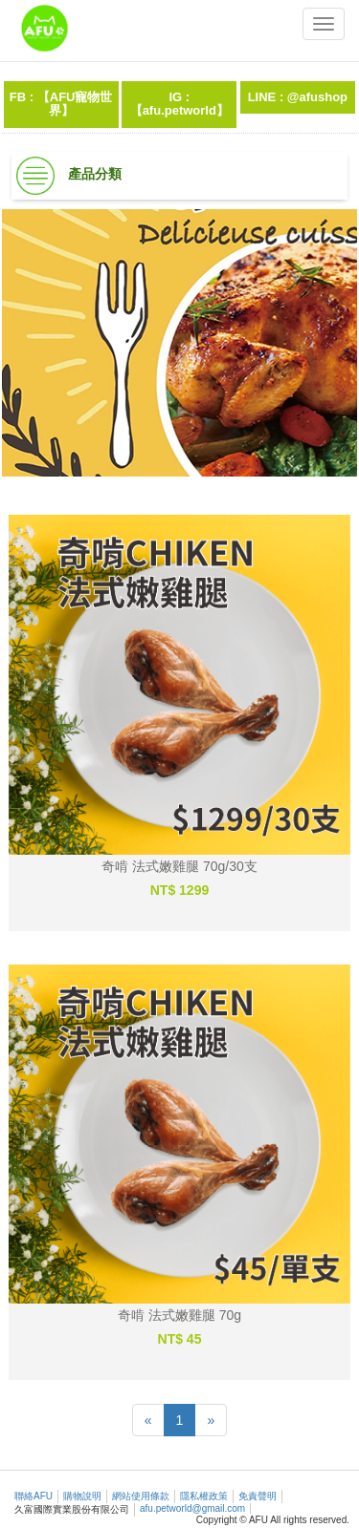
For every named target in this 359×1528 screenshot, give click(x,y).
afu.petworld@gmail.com (192, 1508)
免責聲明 (257, 1496)
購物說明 (82, 1496)
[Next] (210, 1420)
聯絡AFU (33, 1496)
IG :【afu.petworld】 (179, 103)
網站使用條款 (140, 1496)
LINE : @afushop (298, 97)
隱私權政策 (204, 1496)
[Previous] (148, 1420)
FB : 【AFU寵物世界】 (61, 103)
